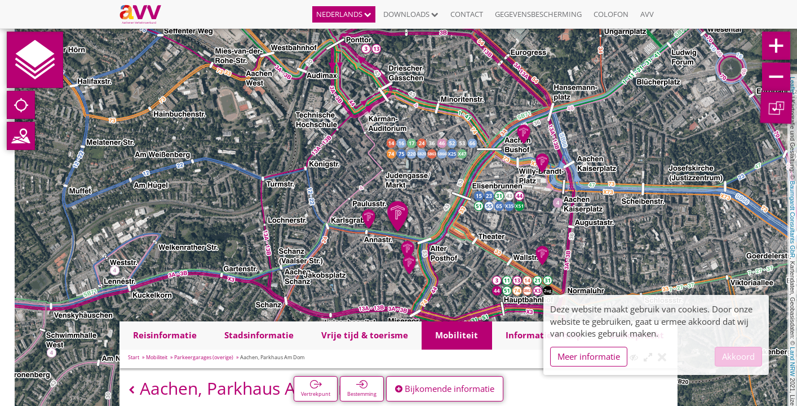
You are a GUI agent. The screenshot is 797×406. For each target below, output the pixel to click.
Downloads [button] (411, 14)
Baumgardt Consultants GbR (792, 219)
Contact (466, 14)
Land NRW (792, 361)
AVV (647, 14)
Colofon (611, 14)
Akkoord (738, 356)
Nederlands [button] (343, 14)
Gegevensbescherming (538, 14)
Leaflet (792, 86)
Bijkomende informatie (444, 388)
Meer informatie (588, 356)
